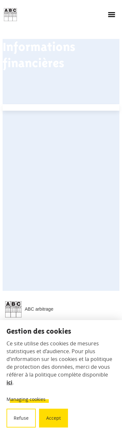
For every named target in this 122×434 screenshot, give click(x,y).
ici (9, 382)
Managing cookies (26, 399)
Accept (53, 418)
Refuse (21, 418)
